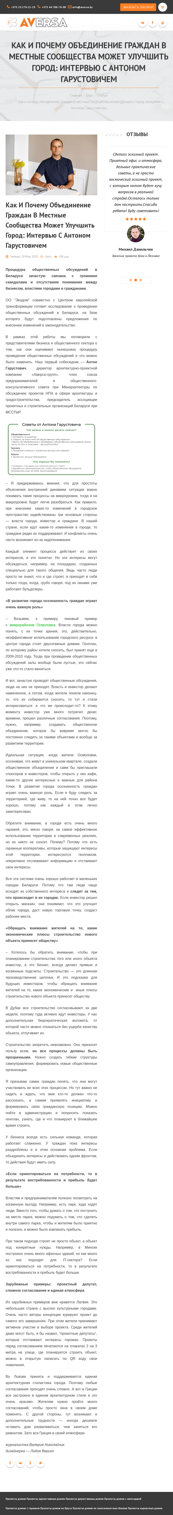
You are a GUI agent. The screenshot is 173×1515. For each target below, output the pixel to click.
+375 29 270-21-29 (23, 7)
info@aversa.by (82, 7)
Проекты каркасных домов (145, 1508)
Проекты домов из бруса (56, 1508)
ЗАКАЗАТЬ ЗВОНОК (138, 7)
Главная (76, 95)
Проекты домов (16, 1498)
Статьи (102, 95)
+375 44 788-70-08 (54, 7)
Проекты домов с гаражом (23, 1508)
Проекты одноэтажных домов (46, 1498)
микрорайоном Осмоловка (32, 625)
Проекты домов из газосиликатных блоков (100, 1508)
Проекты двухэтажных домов (85, 1498)
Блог (89, 95)
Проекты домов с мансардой (122, 1498)
